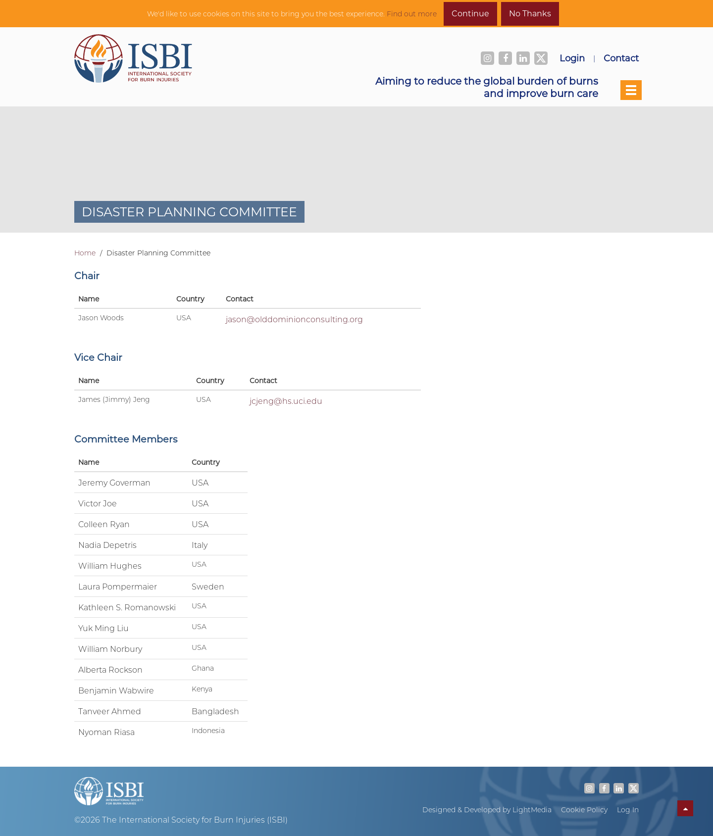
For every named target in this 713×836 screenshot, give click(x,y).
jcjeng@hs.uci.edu (286, 400)
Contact (621, 58)
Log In (628, 809)
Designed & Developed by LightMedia (487, 809)
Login (572, 58)
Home (85, 252)
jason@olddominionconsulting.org (294, 319)
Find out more (412, 13)
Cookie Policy (584, 809)
